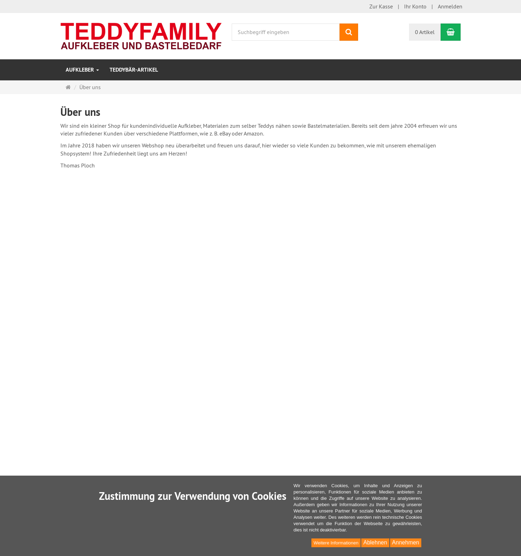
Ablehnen (375, 542)
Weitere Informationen (336, 542)
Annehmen (405, 542)
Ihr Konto (415, 6)
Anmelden (450, 6)
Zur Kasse (381, 6)
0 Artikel (425, 31)
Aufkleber (82, 69)
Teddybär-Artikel (134, 69)
